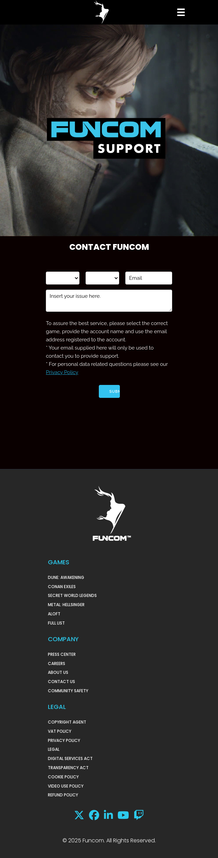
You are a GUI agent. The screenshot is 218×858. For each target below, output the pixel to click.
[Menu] (180, 12)
